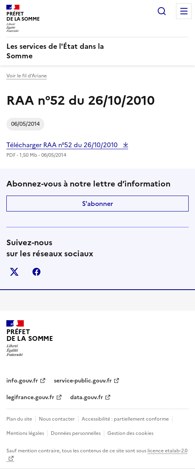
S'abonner (97, 203)
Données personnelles (76, 433)
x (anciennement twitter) (14, 272)
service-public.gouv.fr (83, 381)
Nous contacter (57, 419)
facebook (36, 272)
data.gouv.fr (86, 397)
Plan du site (19, 419)
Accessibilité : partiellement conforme (125, 419)
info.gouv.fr (22, 381)
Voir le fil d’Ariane (26, 75)
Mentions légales (25, 433)
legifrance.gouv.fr (30, 397)
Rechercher (162, 11)
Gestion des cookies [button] (130, 433)
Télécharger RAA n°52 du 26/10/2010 (62, 145)
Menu (184, 11)
